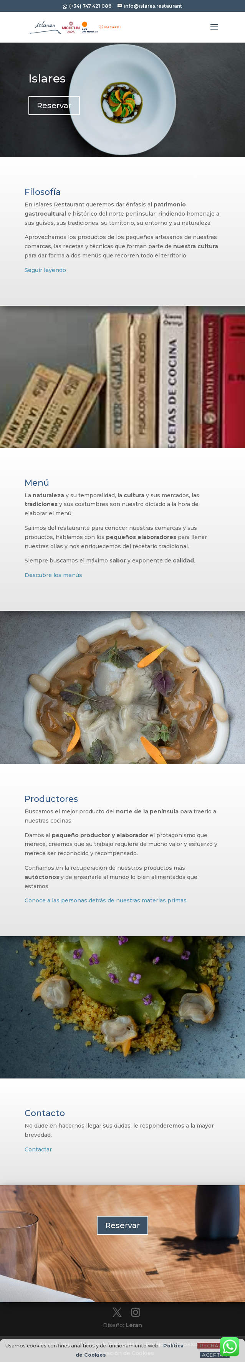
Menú (37, 483)
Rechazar (215, 1346)
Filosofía (43, 192)
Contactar (38, 1149)
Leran (134, 1325)
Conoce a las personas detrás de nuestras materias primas (106, 900)
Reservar (54, 105)
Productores (51, 799)
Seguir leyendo (45, 270)
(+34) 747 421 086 (89, 6)
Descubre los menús (53, 575)
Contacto (45, 1113)
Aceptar (215, 1355)
